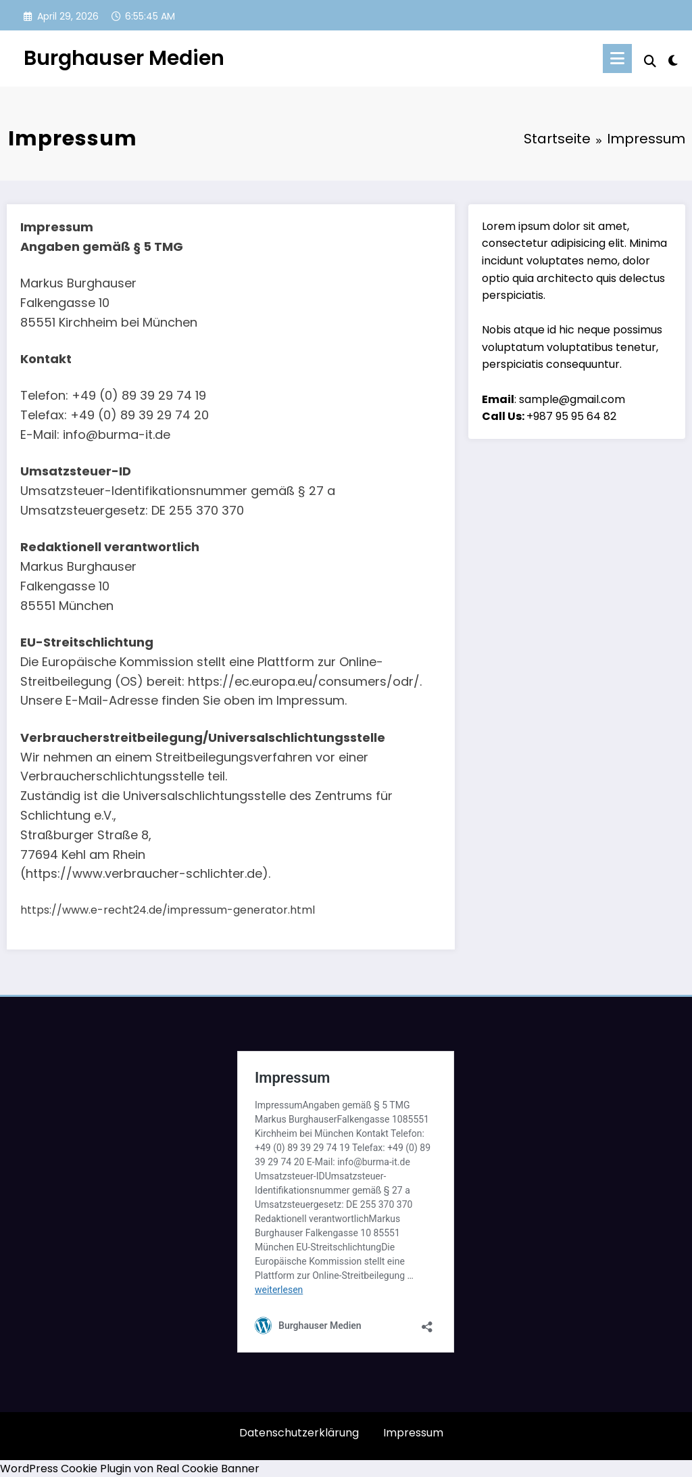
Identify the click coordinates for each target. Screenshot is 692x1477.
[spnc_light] (673, 58)
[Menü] (617, 58)
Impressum (413, 1432)
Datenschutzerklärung (299, 1432)
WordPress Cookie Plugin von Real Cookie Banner (130, 1468)
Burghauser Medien (124, 58)
